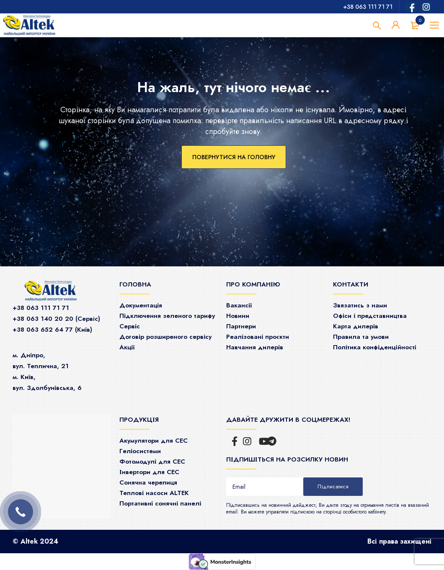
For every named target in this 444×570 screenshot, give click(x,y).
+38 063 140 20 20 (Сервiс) (56, 318)
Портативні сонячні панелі (160, 503)
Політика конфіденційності (374, 347)
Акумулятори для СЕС (153, 440)
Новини (237, 315)
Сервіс (129, 326)
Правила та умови (361, 336)
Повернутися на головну (233, 157)
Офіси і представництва (370, 315)
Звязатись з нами (360, 305)
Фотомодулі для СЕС (152, 461)
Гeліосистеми (140, 451)
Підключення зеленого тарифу (167, 315)
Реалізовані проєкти (257, 336)
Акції (126, 347)
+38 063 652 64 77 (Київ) (52, 329)
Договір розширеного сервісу (165, 336)
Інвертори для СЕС (149, 472)
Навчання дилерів (254, 347)
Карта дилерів (355, 326)
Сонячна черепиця (148, 482)
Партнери (241, 326)
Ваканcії (239, 305)
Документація (140, 305)
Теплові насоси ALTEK (154, 493)
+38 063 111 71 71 (367, 7)
